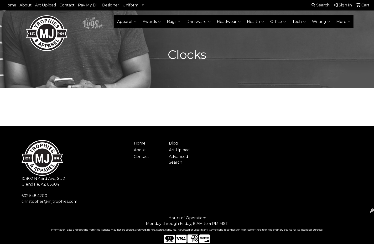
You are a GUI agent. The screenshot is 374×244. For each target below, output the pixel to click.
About (26, 5)
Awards (152, 22)
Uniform (130, 5)
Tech (299, 22)
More (343, 22)
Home (10, 5)
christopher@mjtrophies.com (49, 201)
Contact (67, 5)
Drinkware (199, 22)
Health (255, 22)
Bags (173, 22)
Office (278, 22)
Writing (321, 22)
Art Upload (45, 5)
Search (321, 5)
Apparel (126, 22)
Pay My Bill (88, 5)
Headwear (229, 22)
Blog (173, 143)
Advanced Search (178, 159)
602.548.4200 (34, 195)
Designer (110, 5)
